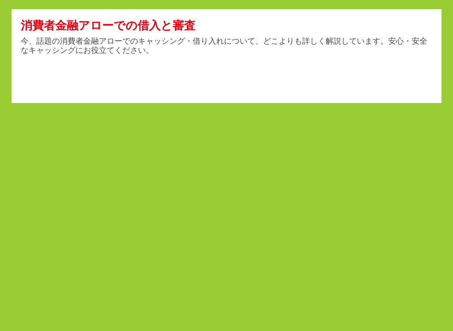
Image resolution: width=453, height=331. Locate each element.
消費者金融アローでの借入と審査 (108, 25)
